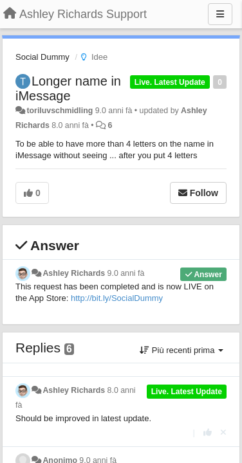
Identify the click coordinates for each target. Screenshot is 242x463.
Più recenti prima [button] (181, 350)
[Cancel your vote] (223, 432)
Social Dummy (42, 57)
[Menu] (220, 14)
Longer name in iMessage (68, 88)
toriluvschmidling (59, 110)
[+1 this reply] (207, 432)
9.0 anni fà (126, 273)
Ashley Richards (73, 273)
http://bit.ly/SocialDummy (117, 298)
